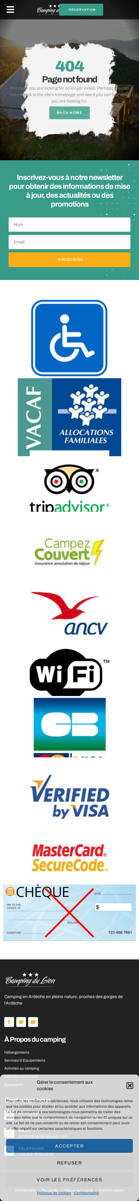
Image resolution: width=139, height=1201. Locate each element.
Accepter (69, 1146)
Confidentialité (86, 1193)
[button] (130, 1085)
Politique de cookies (54, 1193)
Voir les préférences (69, 1179)
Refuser (69, 1162)
